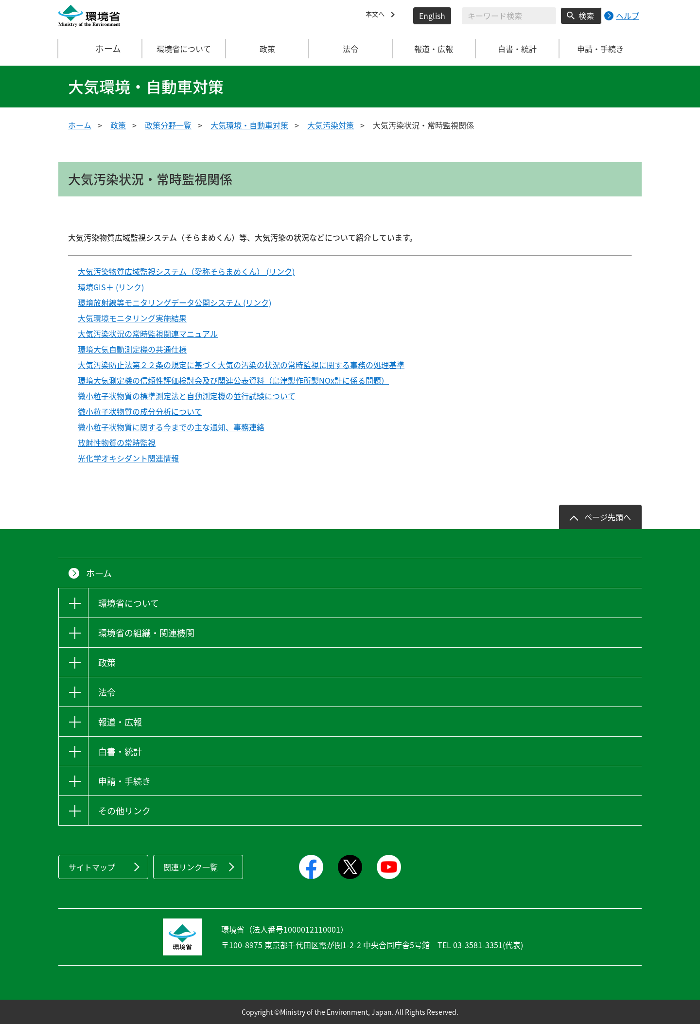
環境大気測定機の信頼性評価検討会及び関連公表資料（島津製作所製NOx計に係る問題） (233, 380)
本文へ (377, 15)
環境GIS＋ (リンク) (111, 287)
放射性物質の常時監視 (117, 442)
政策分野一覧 (168, 125)
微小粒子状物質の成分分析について (140, 411)
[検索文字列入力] (509, 15)
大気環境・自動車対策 (249, 125)
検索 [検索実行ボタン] (586, 15)
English (432, 15)
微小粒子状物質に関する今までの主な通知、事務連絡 (171, 427)
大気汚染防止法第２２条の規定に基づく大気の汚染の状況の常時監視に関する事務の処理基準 (241, 365)
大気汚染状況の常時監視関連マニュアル (148, 333)
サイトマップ (92, 867)
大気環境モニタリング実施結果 (132, 318)
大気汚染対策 (330, 125)
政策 (118, 125)
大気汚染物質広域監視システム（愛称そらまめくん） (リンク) (186, 271)
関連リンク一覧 (190, 867)
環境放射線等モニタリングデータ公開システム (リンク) (174, 302)
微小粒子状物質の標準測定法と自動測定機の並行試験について (187, 396)
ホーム (100, 48)
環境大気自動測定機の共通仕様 (132, 349)
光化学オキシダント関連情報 (128, 458)
